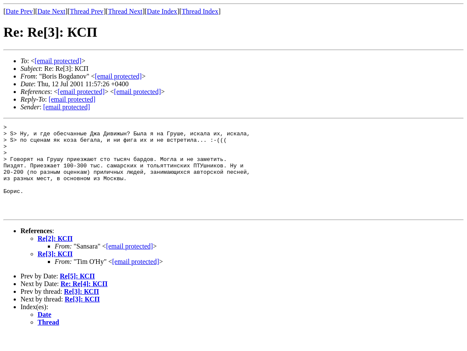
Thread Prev (86, 11)
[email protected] (129, 264)
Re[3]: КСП (55, 271)
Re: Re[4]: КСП (84, 301)
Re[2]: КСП (55, 256)
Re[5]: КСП (77, 294)
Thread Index (200, 11)
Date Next (51, 11)
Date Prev (19, 11)
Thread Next (125, 11)
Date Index (162, 11)
